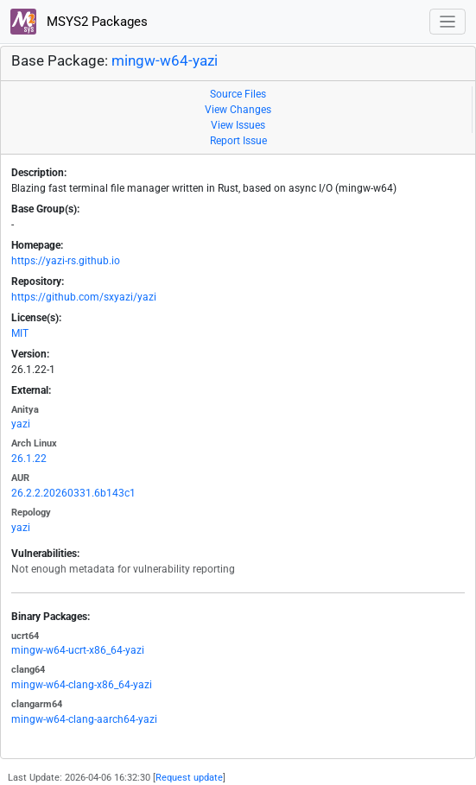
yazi (20, 424)
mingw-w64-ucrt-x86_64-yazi (77, 650)
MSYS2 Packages (79, 22)
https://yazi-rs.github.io (65, 261)
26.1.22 (29, 459)
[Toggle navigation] (447, 22)
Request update (189, 777)
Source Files (238, 94)
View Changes (238, 110)
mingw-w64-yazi (164, 60)
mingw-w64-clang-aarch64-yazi (84, 719)
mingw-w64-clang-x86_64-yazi (81, 685)
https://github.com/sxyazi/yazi (83, 297)
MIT (20, 333)
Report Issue (238, 141)
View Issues (238, 125)
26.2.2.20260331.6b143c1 (73, 493)
